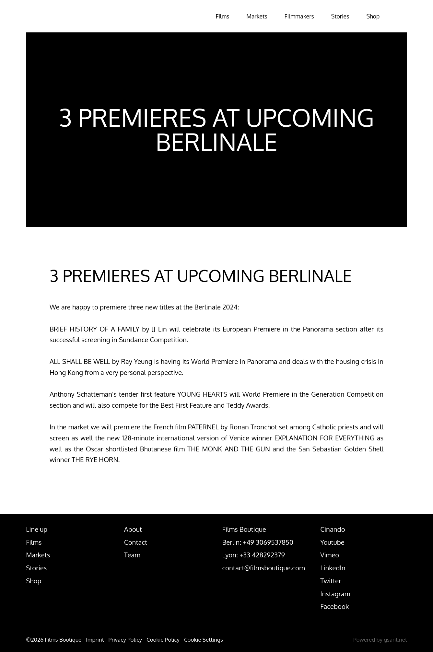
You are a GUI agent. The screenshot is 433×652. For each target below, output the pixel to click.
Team (132, 555)
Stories (330, 16)
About (133, 529)
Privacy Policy (125, 639)
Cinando (332, 529)
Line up (36, 529)
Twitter (330, 580)
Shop (367, 16)
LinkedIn (332, 568)
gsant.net (395, 639)
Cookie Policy (163, 639)
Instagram (335, 593)
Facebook (334, 606)
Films (194, 16)
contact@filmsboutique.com (263, 568)
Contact (135, 542)
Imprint (95, 639)
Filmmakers (282, 16)
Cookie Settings (203, 639)
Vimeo (329, 555)
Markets (234, 16)
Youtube (332, 542)
